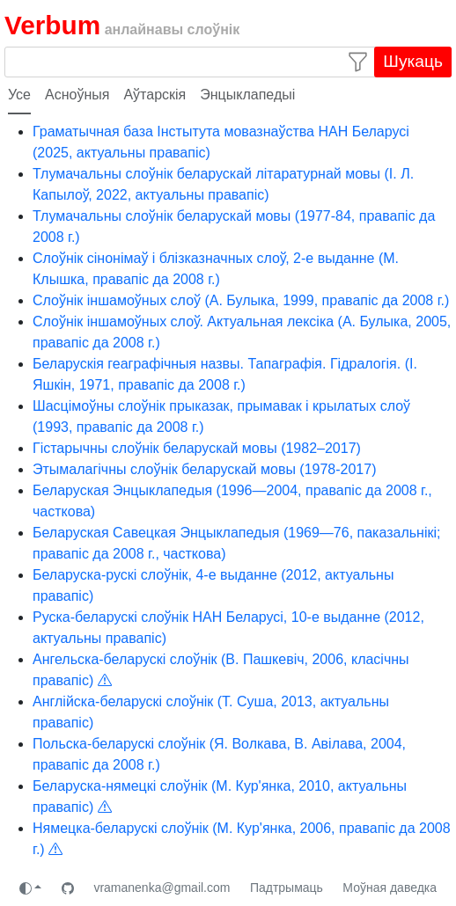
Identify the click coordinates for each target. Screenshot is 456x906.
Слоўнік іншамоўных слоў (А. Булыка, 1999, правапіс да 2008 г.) (241, 300)
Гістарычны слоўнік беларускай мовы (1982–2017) (197, 448)
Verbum (52, 25)
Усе (19, 94)
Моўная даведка (389, 887)
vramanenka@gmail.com (161, 887)
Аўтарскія (154, 94)
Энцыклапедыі (247, 94)
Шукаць (413, 61)
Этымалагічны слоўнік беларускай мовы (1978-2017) (205, 469)
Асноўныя (77, 94)
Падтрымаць (286, 887)
